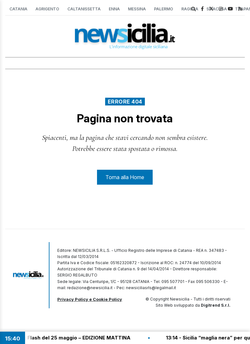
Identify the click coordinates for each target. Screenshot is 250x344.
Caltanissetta (84, 8)
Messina (137, 8)
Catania (18, 8)
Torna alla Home (124, 177)
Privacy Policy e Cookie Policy (89, 299)
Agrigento (47, 8)
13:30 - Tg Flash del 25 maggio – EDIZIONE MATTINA (69, 338)
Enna (114, 8)
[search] (193, 9)
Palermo (163, 8)
